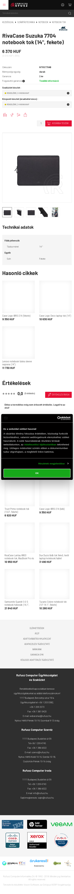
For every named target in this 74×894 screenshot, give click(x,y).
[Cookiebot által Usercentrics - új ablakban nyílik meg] (57, 418)
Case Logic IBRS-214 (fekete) (16, 315)
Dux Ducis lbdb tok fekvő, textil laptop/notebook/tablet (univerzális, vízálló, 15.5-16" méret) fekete (54, 560)
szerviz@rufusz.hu (40, 752)
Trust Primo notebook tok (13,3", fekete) (17, 510)
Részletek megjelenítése (51, 463)
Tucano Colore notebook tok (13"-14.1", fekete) (53, 603)
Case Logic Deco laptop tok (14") (55, 315)
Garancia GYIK (37, 654)
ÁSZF (37, 633)
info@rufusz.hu (40, 793)
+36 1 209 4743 (39, 784)
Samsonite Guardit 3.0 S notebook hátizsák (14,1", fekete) (17, 604)
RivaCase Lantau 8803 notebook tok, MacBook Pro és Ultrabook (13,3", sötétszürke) (19, 558)
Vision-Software (31, 885)
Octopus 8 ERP (50, 885)
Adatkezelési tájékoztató (37, 644)
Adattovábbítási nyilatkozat (37, 639)
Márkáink (37, 649)
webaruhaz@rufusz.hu (40, 716)
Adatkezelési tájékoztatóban (40, 444)
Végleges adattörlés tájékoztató (37, 660)
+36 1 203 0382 (46, 702)
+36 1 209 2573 (37, 707)
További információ (49, 81)
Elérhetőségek (37, 628)
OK (37, 473)
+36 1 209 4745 (38, 743)
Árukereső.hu (39, 866)
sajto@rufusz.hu (46, 798)
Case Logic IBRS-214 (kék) (52, 509)
